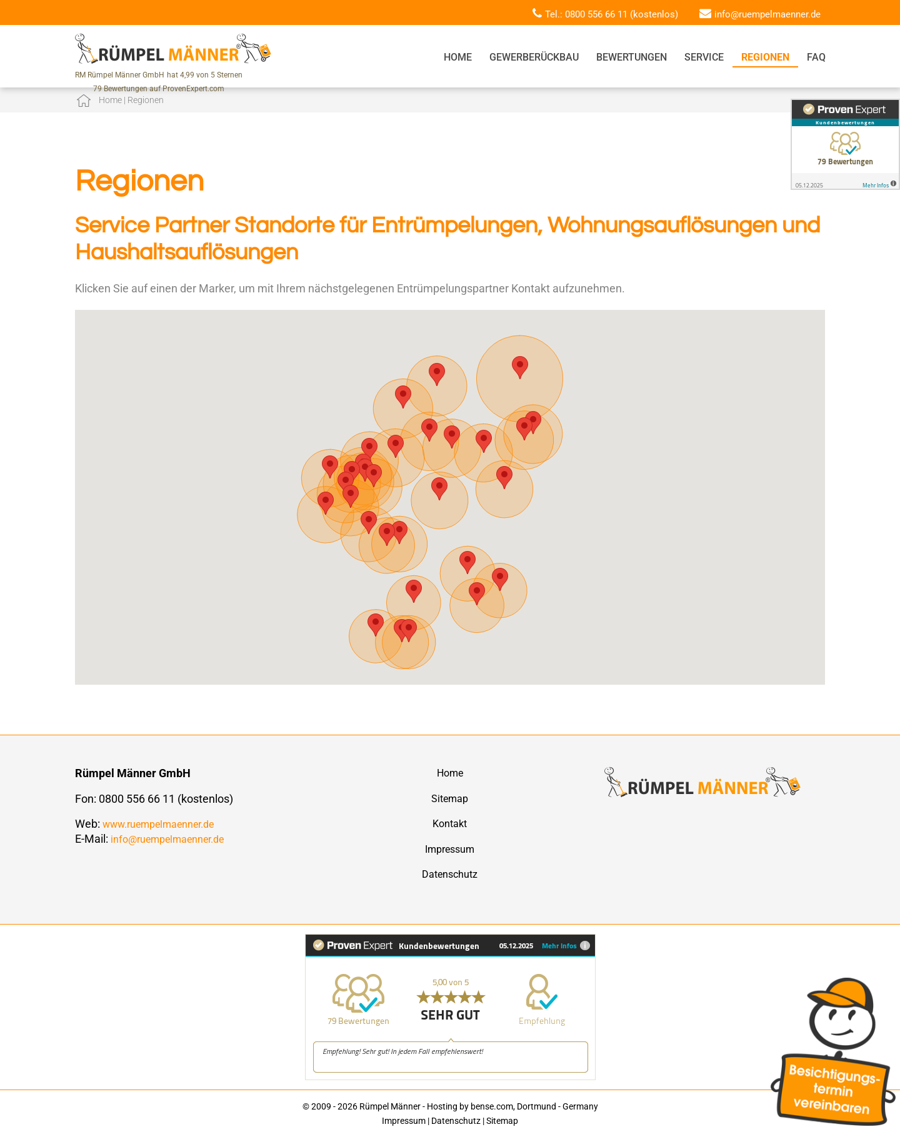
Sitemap (449, 799)
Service (704, 57)
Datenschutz (450, 874)
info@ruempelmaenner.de (767, 14)
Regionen (765, 57)
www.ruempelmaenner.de (158, 824)
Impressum (449, 849)
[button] (326, 503)
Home (458, 57)
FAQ (816, 57)
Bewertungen (631, 57)
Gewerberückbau (534, 57)
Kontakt (449, 824)
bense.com (492, 1106)
